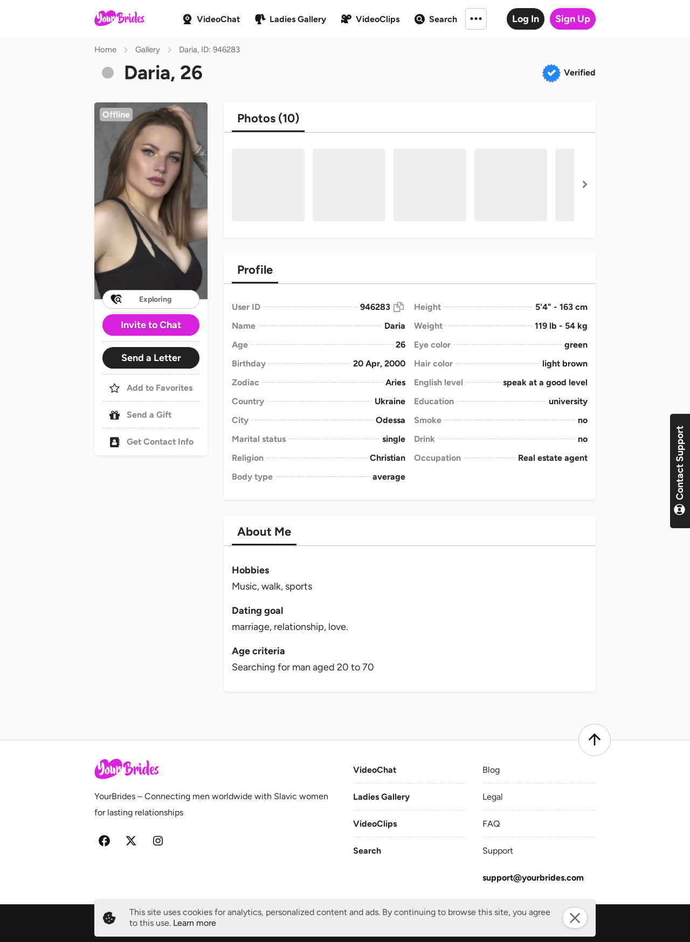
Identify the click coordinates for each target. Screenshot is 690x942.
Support (497, 851)
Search (367, 851)
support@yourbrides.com (533, 877)
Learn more (194, 923)
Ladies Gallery (381, 797)
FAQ (491, 824)
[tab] (268, 118)
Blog (491, 770)
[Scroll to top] (594, 740)
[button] (151, 200)
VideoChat (374, 770)
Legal (492, 797)
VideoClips (375, 824)
